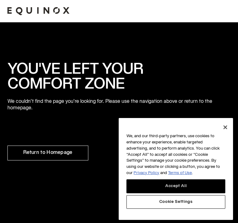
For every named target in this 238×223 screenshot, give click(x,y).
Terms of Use (180, 173)
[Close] (225, 127)
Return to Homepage (48, 153)
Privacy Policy (146, 173)
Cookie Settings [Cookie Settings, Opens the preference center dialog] (176, 202)
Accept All (176, 186)
